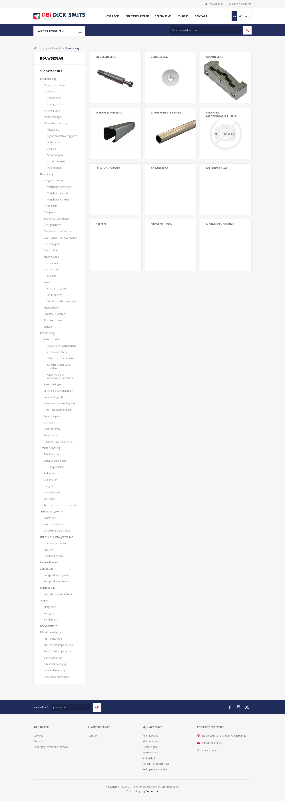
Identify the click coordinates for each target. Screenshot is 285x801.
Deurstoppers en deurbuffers (61, 237)
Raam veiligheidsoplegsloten (60, 403)
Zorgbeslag (46, 568)
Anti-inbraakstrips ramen (58, 651)
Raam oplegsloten (54, 397)
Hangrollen (50, 486)
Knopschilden (51, 307)
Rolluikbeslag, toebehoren (59, 594)
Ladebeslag (50, 91)
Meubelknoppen (53, 117)
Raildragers (50, 473)
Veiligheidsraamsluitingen (58, 390)
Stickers (51, 275)
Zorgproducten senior (56, 581)
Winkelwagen (150, 752)
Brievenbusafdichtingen (57, 218)
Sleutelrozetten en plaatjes (63, 301)
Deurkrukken (51, 250)
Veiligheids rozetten (58, 193)
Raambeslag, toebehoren (58, 441)
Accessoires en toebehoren (60, 505)
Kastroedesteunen (54, 524)
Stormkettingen (53, 320)
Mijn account (150, 735)
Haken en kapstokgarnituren (56, 537)
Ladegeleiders (55, 104)
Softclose (49, 498)
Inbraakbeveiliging (50, 632)
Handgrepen (51, 619)
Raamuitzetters (53, 339)
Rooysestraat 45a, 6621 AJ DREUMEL (224, 735)
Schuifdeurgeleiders (55, 460)
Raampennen (51, 435)
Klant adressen (151, 741)
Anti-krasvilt (54, 142)
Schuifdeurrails (52, 454)
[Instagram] (238, 707)
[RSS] (247, 707)
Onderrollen (50, 479)
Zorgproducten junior (56, 575)
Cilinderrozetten (56, 288)
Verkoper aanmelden (154, 769)
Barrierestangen (53, 657)
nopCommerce (150, 791)
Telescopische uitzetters (61, 358)
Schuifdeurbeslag (50, 448)
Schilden (48, 326)
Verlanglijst (148, 758)
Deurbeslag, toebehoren (58, 231)
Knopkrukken (51, 256)
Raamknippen (52, 416)
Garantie (38, 741)
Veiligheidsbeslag (53, 180)
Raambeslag (47, 333)
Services (38, 735)
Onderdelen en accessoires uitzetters (60, 376)
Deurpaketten (52, 492)
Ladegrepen (54, 98)
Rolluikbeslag (47, 587)
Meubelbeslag (48, 78)
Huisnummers (52, 269)
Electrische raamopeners (61, 345)
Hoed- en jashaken (55, 543)
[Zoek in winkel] (205, 30)
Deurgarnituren (52, 225)
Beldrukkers (50, 206)
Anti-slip (52, 148)
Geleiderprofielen (54, 467)
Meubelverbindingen (55, 85)
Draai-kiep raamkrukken (58, 409)
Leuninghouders (108, 168)
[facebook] (230, 707)
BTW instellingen (242, 3)
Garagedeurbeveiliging (57, 676)
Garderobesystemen (52, 511)
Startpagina (35, 48)
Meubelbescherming (55, 123)
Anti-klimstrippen (53, 638)
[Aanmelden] (71, 707)
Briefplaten (50, 212)
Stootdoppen (55, 155)
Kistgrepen (50, 607)
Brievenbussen (161, 224)
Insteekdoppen (56, 161)
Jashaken (49, 549)
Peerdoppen (54, 167)
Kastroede (50, 518)
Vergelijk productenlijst (155, 763)
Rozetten (49, 282)
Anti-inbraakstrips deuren (58, 645)
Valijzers (48, 422)
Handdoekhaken (53, 556)
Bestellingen (149, 747)
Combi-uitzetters (57, 352)
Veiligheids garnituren (59, 186)
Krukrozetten (55, 295)
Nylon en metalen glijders (62, 136)
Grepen (44, 600)
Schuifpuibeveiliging (55, 664)
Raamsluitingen (53, 384)
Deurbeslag (46, 174)
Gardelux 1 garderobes (57, 530)
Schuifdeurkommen (55, 314)
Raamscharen (52, 429)
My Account (216, 3)
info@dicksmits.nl (212, 743)
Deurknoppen (52, 244)
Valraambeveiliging (54, 670)
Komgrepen (50, 613)
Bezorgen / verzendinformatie (51, 747)
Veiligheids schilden (58, 199)
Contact (92, 735)
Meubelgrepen (52, 110)
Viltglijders (53, 129)
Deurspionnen (52, 263)
